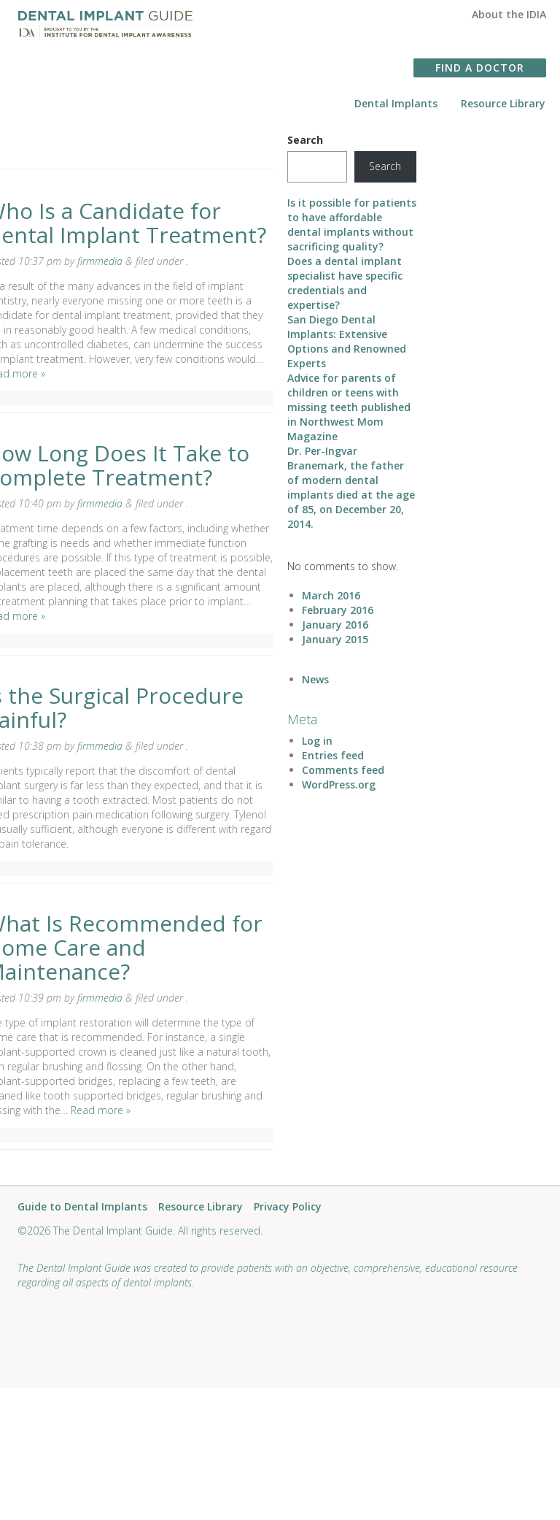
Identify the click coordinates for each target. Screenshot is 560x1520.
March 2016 (331, 595)
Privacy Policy (288, 1207)
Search (305, 140)
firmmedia (99, 261)
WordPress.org (339, 784)
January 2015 (335, 639)
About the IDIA (509, 14)
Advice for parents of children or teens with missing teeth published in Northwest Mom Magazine (349, 407)
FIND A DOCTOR (479, 67)
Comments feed (343, 770)
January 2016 (335, 625)
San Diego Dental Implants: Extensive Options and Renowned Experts (346, 341)
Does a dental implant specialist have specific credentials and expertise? (344, 283)
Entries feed (333, 755)
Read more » (101, 1110)
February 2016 (337, 610)
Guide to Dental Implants (82, 1207)
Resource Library (503, 103)
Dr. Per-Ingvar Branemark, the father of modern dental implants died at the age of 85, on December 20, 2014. (351, 487)
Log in (317, 741)
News (315, 679)
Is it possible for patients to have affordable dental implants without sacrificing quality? (351, 224)
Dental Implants (396, 103)
